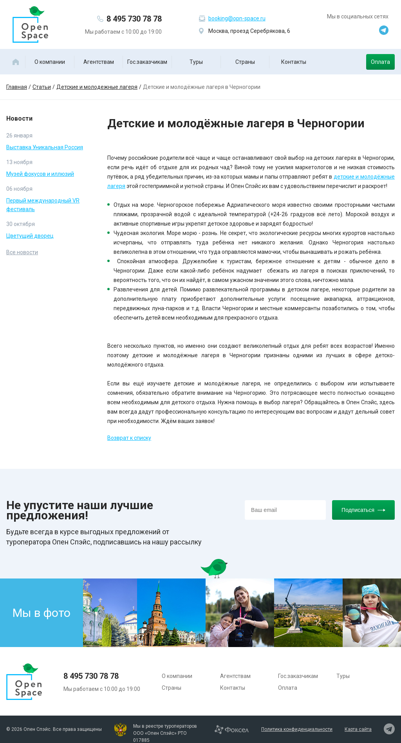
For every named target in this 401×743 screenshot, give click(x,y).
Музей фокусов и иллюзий (40, 174)
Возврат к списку (129, 438)
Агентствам (98, 62)
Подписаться (363, 510)
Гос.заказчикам (147, 62)
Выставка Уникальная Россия (44, 147)
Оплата (380, 62)
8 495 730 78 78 (134, 19)
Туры (196, 62)
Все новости (22, 252)
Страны (245, 62)
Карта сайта (358, 729)
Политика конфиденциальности (296, 729)
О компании (49, 62)
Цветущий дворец (30, 236)
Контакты (293, 62)
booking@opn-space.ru (237, 18)
